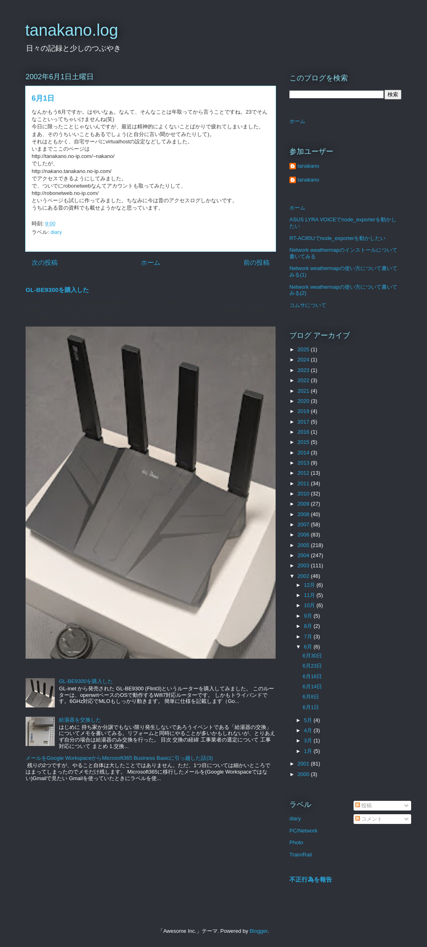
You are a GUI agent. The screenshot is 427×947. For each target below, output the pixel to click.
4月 (309, 730)
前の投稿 (257, 262)
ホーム (150, 262)
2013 (304, 463)
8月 (309, 626)
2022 (304, 380)
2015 (304, 442)
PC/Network (303, 831)
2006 (304, 535)
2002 (304, 576)
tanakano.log (71, 30)
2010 (304, 494)
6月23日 (312, 666)
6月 (309, 647)
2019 (304, 411)
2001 (304, 764)
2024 (304, 360)
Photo (296, 842)
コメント (369, 819)
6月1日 (310, 707)
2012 (304, 473)
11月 (310, 595)
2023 (304, 370)
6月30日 (312, 656)
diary (56, 232)
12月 (310, 585)
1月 (309, 751)
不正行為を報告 (310, 879)
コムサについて (307, 305)
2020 (304, 401)
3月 (309, 740)
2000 (304, 774)
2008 (304, 514)
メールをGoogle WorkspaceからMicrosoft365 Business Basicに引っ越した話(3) (119, 758)
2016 (304, 432)
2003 (304, 565)
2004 (304, 555)
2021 (304, 391)
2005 (304, 545)
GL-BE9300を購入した (57, 289)
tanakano (308, 166)
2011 (304, 483)
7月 (309, 636)
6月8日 (310, 697)
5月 (309, 720)
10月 (310, 605)
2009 (304, 504)
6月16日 (312, 676)
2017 (304, 422)
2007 (304, 524)
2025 (304, 349)
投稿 (363, 805)
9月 (309, 616)
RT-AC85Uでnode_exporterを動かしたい (337, 238)
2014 (304, 453)
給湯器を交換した (80, 720)
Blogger (258, 931)
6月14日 (312, 686)
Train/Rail (300, 855)
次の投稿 (45, 262)
